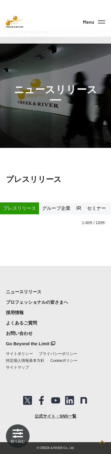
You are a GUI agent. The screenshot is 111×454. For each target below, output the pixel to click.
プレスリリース (19, 208)
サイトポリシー (19, 353)
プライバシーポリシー (58, 353)
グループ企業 (56, 208)
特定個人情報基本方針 (25, 360)
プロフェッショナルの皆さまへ (37, 302)
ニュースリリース (23, 291)
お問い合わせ (19, 333)
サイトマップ (17, 367)
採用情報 (15, 312)
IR (78, 208)
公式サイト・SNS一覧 (55, 416)
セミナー (96, 208)
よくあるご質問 (21, 322)
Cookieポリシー (64, 360)
